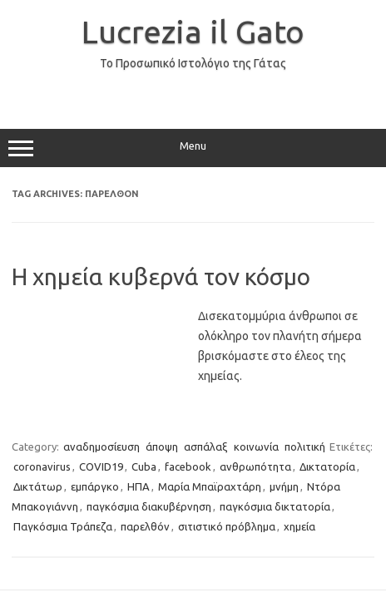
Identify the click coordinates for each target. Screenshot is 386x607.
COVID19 (101, 466)
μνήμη (284, 486)
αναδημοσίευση (101, 446)
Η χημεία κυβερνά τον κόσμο (161, 276)
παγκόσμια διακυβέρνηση (149, 506)
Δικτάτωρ (37, 486)
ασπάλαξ (206, 446)
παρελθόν (145, 526)
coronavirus (42, 466)
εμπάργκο (95, 486)
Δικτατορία (327, 466)
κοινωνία (256, 446)
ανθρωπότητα (255, 466)
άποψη (162, 446)
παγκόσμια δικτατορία (275, 506)
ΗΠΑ (138, 486)
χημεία (299, 526)
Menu (193, 148)
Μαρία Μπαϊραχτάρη (209, 486)
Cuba (143, 466)
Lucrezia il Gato (193, 31)
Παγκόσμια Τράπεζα (62, 526)
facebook (188, 466)
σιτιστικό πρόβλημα (226, 526)
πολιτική (305, 446)
